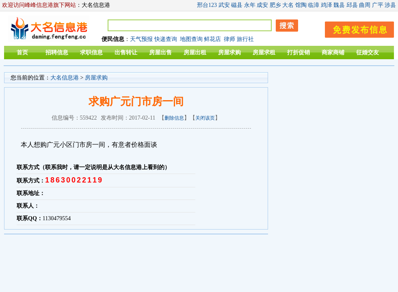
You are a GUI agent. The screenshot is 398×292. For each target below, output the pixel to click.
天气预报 (141, 39)
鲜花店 (212, 39)
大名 (288, 5)
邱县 (352, 5)
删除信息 (174, 118)
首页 (22, 52)
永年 (249, 5)
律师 (229, 39)
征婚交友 (367, 52)
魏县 (339, 5)
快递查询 (165, 39)
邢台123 (207, 5)
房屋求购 (229, 52)
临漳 (313, 5)
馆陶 (301, 5)
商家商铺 (333, 52)
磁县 (236, 5)
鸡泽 (326, 5)
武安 (224, 5)
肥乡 (275, 5)
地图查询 (191, 39)
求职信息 (91, 52)
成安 (262, 5)
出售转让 (126, 52)
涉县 (390, 5)
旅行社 (245, 39)
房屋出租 (195, 52)
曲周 (364, 5)
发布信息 (355, 28)
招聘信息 (56, 52)
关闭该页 (205, 118)
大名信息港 (64, 78)
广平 (377, 5)
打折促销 (298, 52)
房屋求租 (264, 52)
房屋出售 (160, 52)
